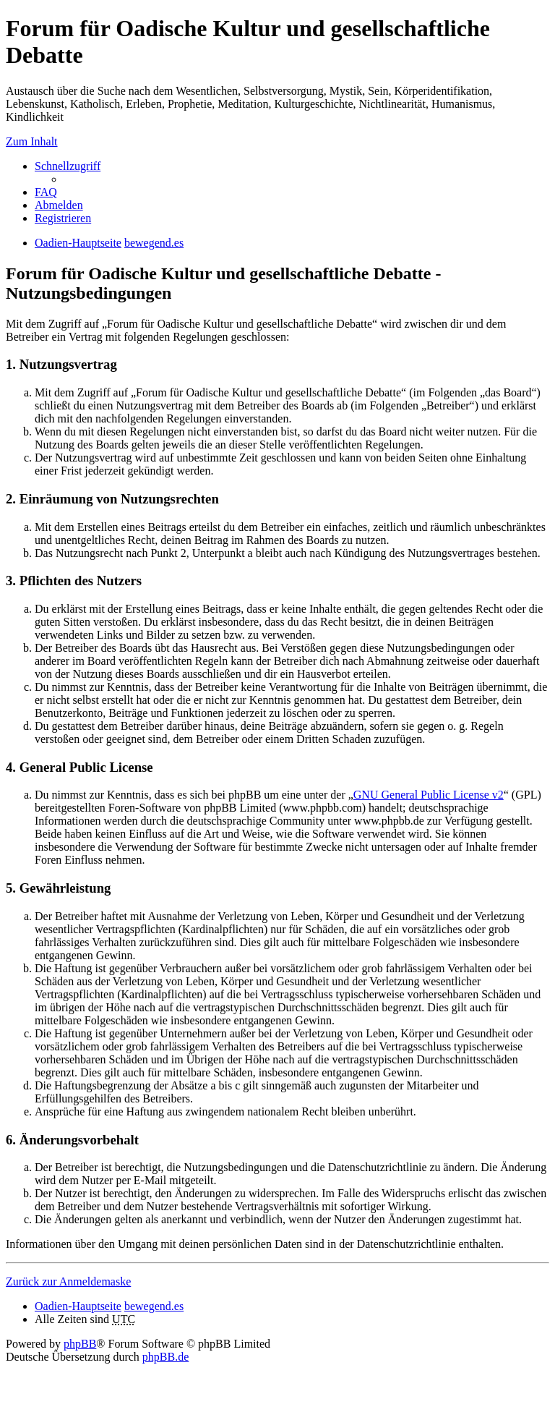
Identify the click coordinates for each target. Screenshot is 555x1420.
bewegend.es (154, 1306)
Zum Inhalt (32, 141)
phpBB (80, 1344)
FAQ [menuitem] (46, 192)
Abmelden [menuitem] (59, 205)
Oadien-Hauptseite (78, 1306)
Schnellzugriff (67, 166)
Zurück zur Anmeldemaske (68, 1281)
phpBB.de (165, 1357)
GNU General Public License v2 (428, 794)
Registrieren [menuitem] (63, 218)
